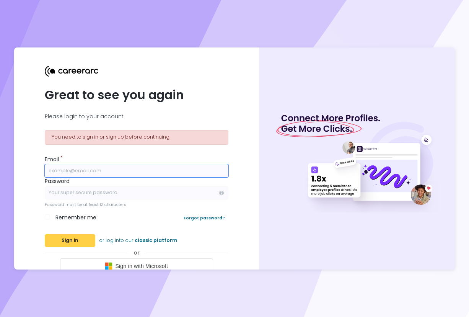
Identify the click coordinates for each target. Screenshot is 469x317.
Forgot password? (204, 218)
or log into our (138, 240)
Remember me (75, 217)
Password (57, 181)
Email (53, 159)
